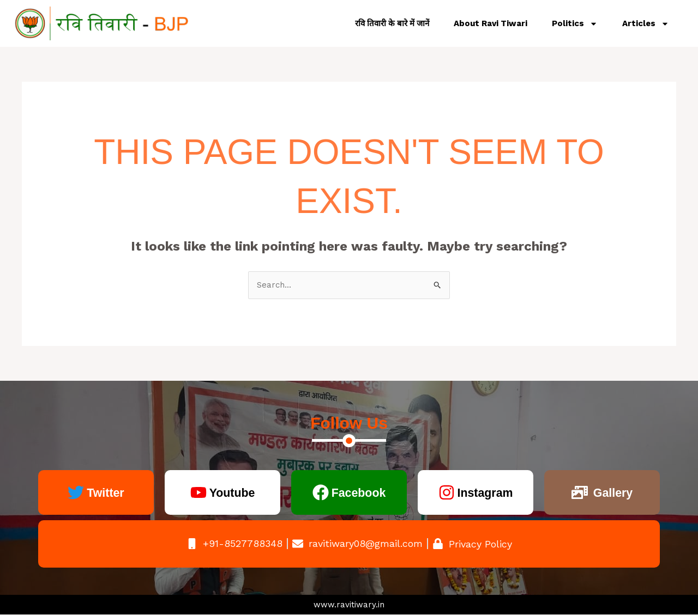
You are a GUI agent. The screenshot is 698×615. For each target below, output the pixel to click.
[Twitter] (73, 493)
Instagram (485, 492)
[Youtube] (195, 493)
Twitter (106, 492)
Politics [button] (575, 23)
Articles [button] (645, 23)
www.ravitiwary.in (349, 605)
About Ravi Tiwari (490, 23)
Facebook (358, 492)
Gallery (613, 492)
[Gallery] (577, 493)
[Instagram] (443, 493)
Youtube (231, 492)
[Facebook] (317, 493)
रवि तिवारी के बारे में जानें (392, 23)
